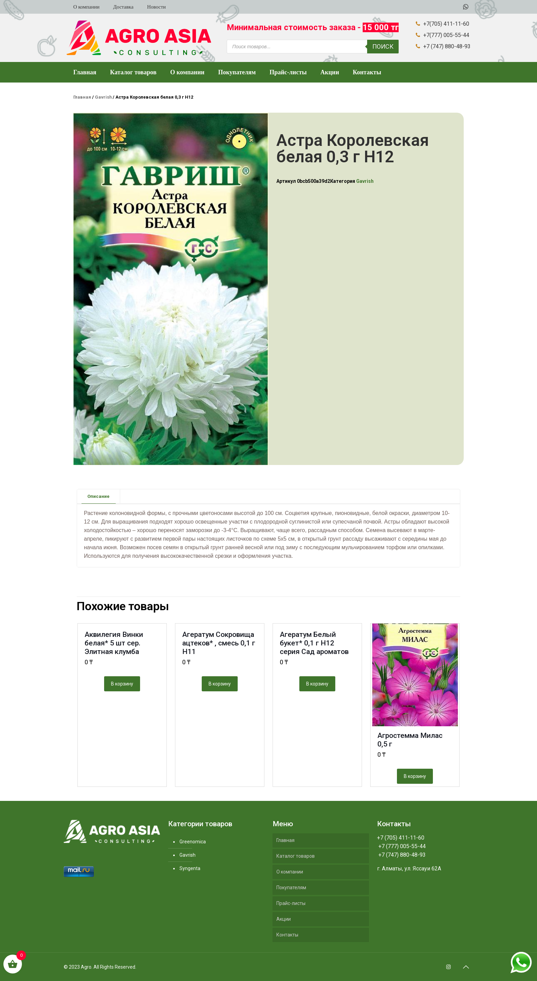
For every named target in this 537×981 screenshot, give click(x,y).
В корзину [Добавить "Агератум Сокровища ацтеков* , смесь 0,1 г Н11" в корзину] (220, 684)
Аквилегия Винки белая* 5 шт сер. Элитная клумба (114, 643)
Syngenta (189, 868)
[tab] (98, 496)
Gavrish (103, 97)
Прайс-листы (290, 903)
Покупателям (291, 887)
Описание (98, 496)
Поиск (383, 46)
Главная (82, 97)
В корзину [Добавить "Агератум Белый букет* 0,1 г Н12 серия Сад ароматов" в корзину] (317, 684)
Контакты (287, 935)
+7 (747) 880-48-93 (401, 855)
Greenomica (192, 841)
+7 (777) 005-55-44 (401, 846)
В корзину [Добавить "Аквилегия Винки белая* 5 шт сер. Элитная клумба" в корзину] (122, 684)
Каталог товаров (295, 856)
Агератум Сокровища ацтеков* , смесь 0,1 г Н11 (218, 643)
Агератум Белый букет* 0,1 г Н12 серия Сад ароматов (314, 643)
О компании (289, 872)
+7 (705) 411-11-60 (400, 837)
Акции (283, 919)
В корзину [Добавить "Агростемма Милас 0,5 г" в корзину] (415, 776)
